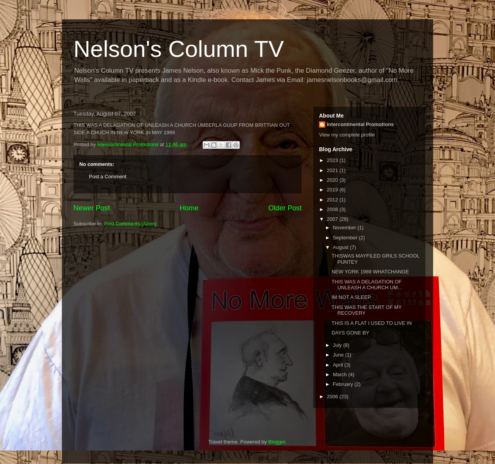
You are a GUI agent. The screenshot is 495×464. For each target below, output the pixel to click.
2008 (333, 209)
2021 (333, 170)
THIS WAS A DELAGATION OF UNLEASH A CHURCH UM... (366, 285)
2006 (333, 396)
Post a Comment (107, 176)
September (346, 238)
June (339, 355)
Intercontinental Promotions (360, 124)
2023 (333, 160)
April (339, 365)
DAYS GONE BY (350, 333)
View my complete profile (347, 135)
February (344, 384)
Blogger (276, 442)
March (340, 374)
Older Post (285, 208)
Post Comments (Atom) (130, 224)
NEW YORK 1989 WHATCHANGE (370, 272)
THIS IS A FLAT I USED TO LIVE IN (371, 323)
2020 (333, 180)
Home (189, 208)
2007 (333, 219)
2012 (333, 200)
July (338, 345)
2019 (333, 190)
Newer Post (91, 208)
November (345, 227)
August (341, 247)
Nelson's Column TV (178, 49)
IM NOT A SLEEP (351, 297)
